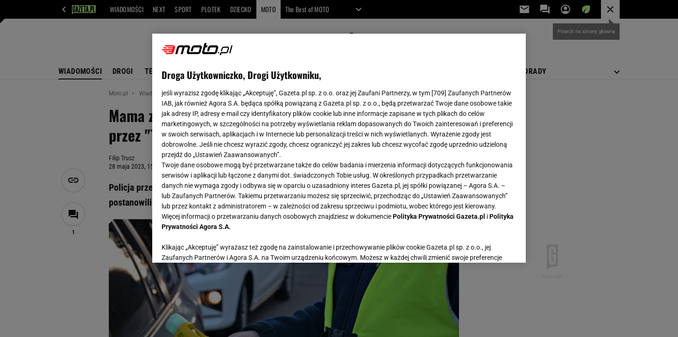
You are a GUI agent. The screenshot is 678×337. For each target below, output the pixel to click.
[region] (339, 148)
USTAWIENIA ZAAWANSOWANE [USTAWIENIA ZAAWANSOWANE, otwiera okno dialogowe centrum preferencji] (222, 244)
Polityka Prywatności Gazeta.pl (439, 216)
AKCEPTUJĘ (484, 244)
